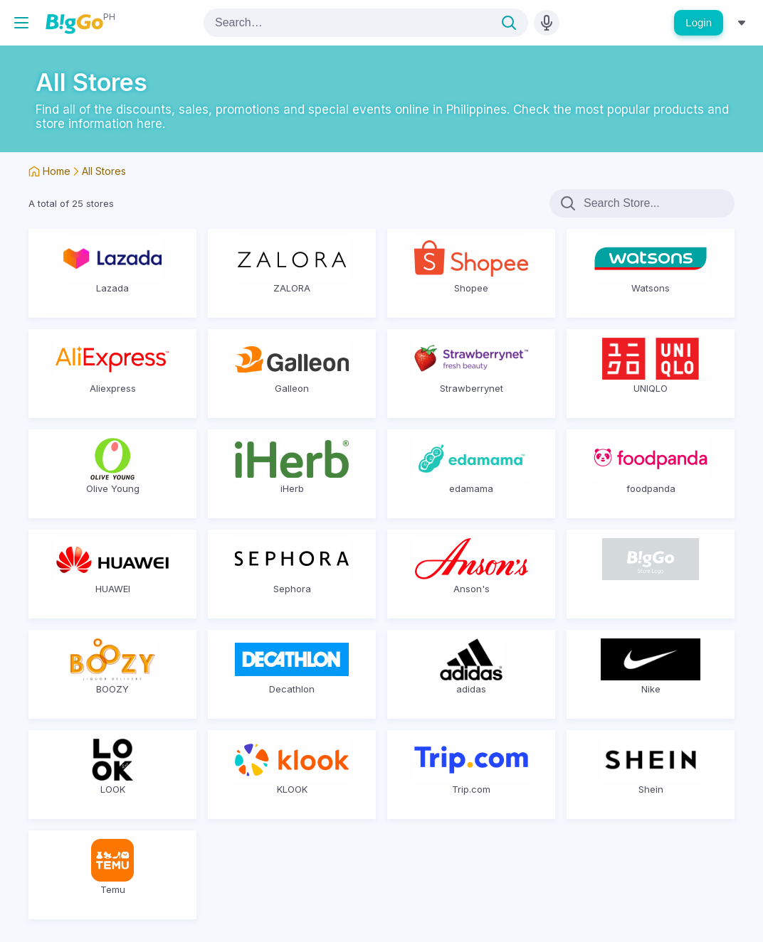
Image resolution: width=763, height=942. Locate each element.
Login (698, 22)
